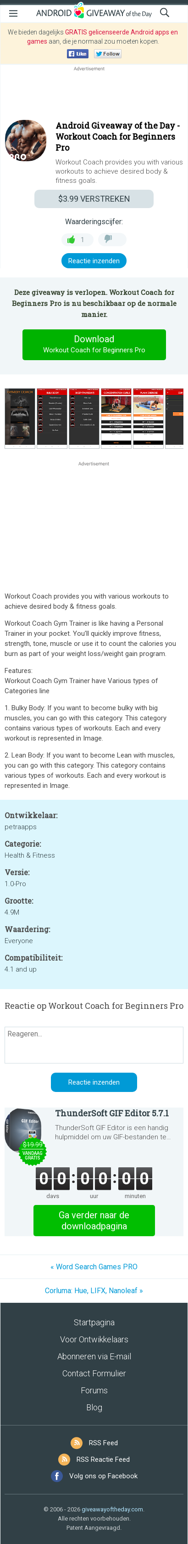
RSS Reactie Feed (103, 1459)
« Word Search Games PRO (94, 1266)
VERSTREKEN (94, 199)
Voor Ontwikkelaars (94, 1339)
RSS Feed (103, 1443)
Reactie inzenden (94, 261)
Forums (94, 1390)
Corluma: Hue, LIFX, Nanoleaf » (94, 1290)
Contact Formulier (94, 1373)
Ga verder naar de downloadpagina (94, 1221)
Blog (94, 1407)
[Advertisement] (94, 95)
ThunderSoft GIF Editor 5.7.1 (112, 1113)
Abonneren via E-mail (94, 1356)
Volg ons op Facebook (103, 1476)
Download (94, 345)
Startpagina (94, 1322)
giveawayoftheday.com (112, 1509)
